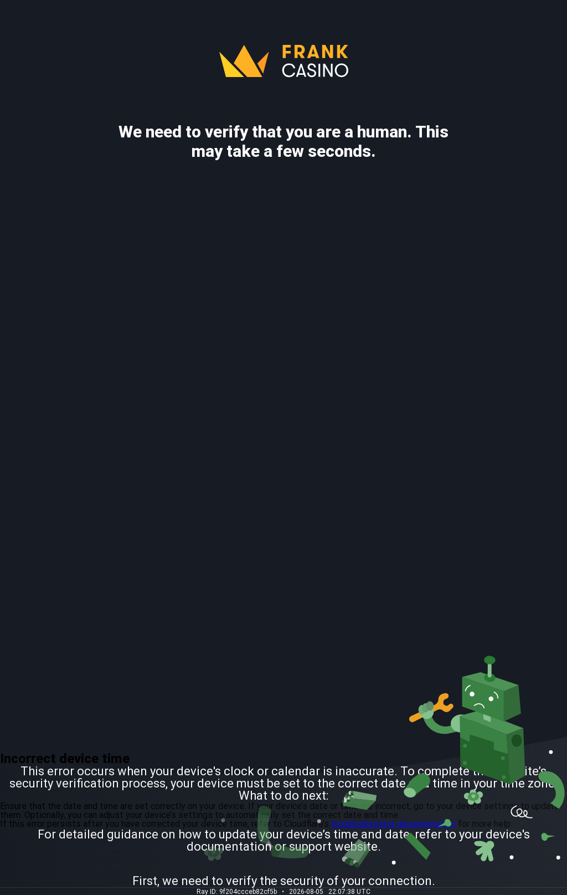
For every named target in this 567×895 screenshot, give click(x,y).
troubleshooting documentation (393, 824)
